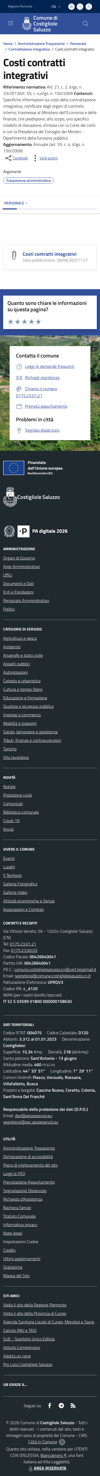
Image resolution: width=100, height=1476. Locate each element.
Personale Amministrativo (26, 600)
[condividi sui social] (16, 158)
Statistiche (12, 1267)
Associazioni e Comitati (23, 909)
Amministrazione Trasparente (41, 43)
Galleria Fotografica (20, 884)
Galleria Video (15, 892)
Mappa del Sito (16, 1275)
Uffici (7, 575)
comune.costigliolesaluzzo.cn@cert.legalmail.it (55, 969)
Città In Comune (42, 1442)
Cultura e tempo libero (22, 689)
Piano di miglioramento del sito (30, 1165)
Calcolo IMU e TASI (20, 1330)
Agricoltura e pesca (20, 638)
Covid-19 (11, 820)
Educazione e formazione (25, 698)
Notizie (9, 786)
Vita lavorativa (16, 757)
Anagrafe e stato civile (23, 655)
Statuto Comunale (19, 1216)
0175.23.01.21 (23, 944)
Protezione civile (17, 795)
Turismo (10, 749)
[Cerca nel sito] (85, 23)
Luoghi (9, 867)
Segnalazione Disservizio (24, 1190)
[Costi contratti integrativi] (14, 254)
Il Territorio (12, 875)
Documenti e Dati (18, 583)
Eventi (9, 858)
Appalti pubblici (16, 664)
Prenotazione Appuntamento (29, 1182)
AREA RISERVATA (46, 1468)
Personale (78, 43)
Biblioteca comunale (21, 812)
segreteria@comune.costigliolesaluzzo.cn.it (53, 976)
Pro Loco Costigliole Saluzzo (27, 1364)
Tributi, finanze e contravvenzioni (32, 740)
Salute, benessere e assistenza (30, 732)
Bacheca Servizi (17, 1207)
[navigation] (10, 23)
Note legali (12, 1233)
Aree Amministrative (21, 566)
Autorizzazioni (15, 672)
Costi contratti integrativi (50, 254)
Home (8, 43)
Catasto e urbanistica (22, 681)
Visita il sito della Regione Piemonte (34, 1305)
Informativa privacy (20, 1224)
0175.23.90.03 (24, 950)
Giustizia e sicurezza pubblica (28, 706)
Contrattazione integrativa (29, 49)
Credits (9, 1250)
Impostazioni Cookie (20, 1241)
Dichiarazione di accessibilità (28, 1156)
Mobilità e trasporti (20, 723)
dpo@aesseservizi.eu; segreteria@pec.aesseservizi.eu (30, 1118)
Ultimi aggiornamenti (21, 1258)
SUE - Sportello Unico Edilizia (29, 1339)
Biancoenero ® (53, 1455)
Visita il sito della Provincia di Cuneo (34, 1313)
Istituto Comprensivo (21, 1347)
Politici (9, 609)
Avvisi (8, 829)
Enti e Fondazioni (18, 592)
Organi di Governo (19, 558)
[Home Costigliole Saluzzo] (47, 23)
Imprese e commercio (22, 715)
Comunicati (13, 803)
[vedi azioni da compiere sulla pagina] (44, 158)
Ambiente (12, 647)
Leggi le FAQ (14, 1173)
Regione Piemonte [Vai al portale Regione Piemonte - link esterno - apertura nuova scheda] (20, 6)
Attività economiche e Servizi (29, 901)
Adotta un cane (17, 1356)
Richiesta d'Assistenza (22, 1199)
